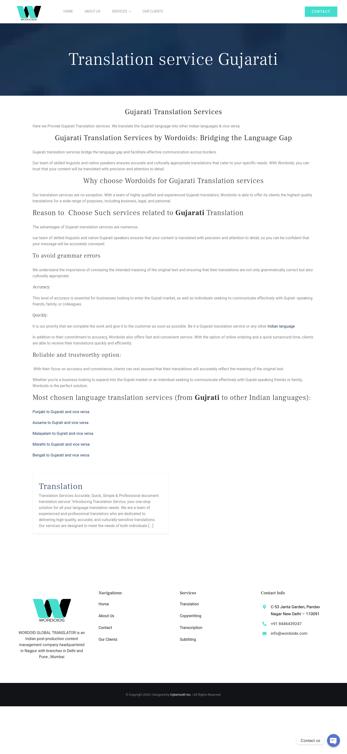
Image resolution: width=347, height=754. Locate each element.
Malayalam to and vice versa (63, 433)
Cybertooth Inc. (180, 694)
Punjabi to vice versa (61, 412)
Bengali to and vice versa (61, 455)
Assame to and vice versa (60, 422)
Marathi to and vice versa (61, 444)
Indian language (281, 326)
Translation (61, 486)
